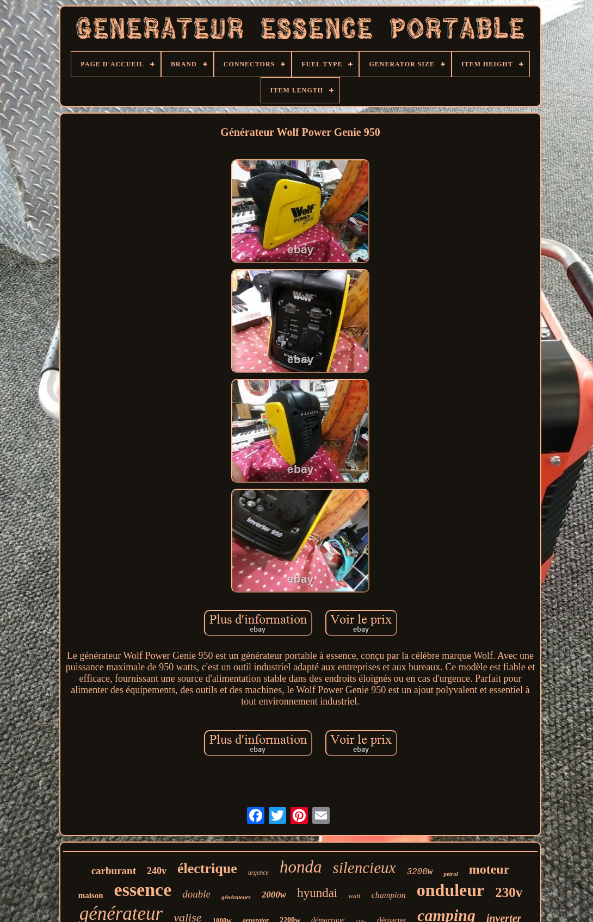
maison (90, 895)
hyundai (317, 893)
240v (156, 870)
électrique (207, 868)
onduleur (450, 890)
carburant (113, 870)
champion (389, 895)
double (196, 894)
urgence (258, 872)
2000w (274, 894)
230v (508, 892)
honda (301, 866)
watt (354, 896)
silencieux (364, 867)
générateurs (236, 897)
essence (143, 890)
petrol (450, 873)
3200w (419, 872)
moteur (489, 869)
